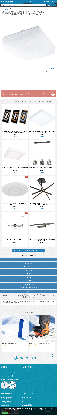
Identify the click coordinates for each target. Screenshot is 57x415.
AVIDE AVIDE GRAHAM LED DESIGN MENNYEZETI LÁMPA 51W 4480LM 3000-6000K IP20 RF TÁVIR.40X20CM (14, 132)
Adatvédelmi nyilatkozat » (6, 401)
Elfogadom (5, 412)
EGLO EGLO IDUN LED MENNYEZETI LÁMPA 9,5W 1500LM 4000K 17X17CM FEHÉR (15, 168)
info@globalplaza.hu (26, 397)
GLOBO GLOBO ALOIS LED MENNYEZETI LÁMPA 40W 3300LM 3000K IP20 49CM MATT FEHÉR (15, 204)
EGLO (6, 9)
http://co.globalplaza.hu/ (27, 405)
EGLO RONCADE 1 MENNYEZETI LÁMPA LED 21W (15, 239)
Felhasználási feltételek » (6, 402)
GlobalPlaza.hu (25, 370)
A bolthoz (13, 138)
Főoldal (3, 8)
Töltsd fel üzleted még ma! (7, 376)
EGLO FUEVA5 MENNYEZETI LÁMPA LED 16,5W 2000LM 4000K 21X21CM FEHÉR (42, 132)
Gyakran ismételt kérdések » (6, 397)
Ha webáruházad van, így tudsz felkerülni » (9, 379)
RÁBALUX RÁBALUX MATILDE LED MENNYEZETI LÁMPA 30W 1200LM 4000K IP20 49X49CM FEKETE (42, 204)
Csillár (14, 8)
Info (17, 138)
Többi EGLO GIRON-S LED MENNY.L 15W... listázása (28, 250)
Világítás (10, 8)
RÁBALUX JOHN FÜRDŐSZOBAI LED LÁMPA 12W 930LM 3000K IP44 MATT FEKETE (42, 240)
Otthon (6, 8)
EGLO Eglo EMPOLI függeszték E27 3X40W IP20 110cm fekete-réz (42, 167)
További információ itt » (13, 411)
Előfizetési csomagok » (5, 398)
